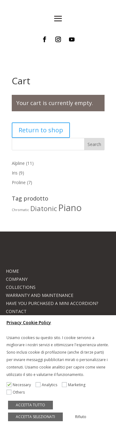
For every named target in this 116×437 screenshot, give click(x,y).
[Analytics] (38, 384)
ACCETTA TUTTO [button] (30, 405)
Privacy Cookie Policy (28, 322)
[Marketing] (64, 384)
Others (19, 392)
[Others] (8, 392)
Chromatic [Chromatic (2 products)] (20, 210)
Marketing (76, 384)
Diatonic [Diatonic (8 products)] (43, 208)
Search (94, 144)
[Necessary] (8, 384)
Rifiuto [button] (80, 416)
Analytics (49, 384)
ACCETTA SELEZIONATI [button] (35, 416)
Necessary (22, 384)
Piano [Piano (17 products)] (70, 207)
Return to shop (41, 130)
